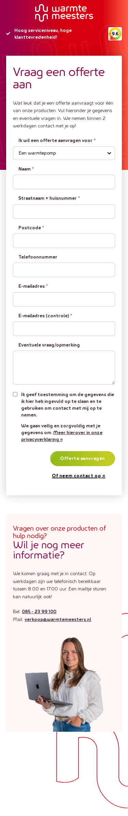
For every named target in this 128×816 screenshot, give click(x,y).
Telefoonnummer (37, 257)
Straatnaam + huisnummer (49, 198)
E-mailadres (33, 286)
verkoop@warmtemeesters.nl (58, 619)
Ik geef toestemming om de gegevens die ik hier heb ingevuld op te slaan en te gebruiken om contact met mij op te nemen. (67, 405)
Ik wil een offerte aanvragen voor (57, 140)
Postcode (31, 228)
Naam (26, 169)
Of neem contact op (76, 476)
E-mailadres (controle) (45, 316)
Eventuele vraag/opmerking (49, 345)
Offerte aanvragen (82, 458)
